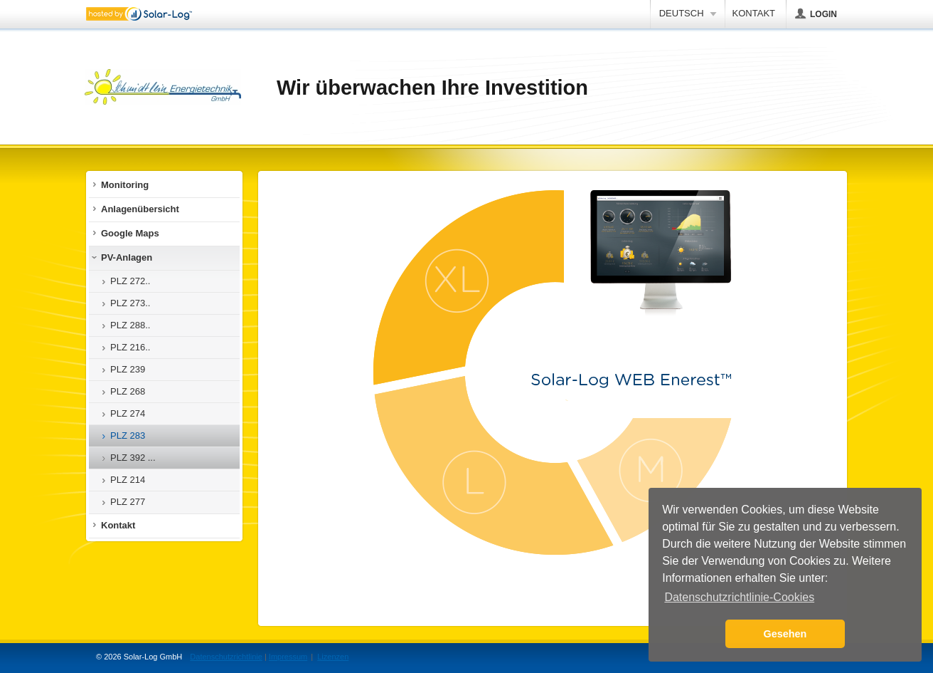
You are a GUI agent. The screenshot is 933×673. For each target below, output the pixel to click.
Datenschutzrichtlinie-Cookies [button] (739, 597)
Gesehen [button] (785, 634)
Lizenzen (332, 656)
